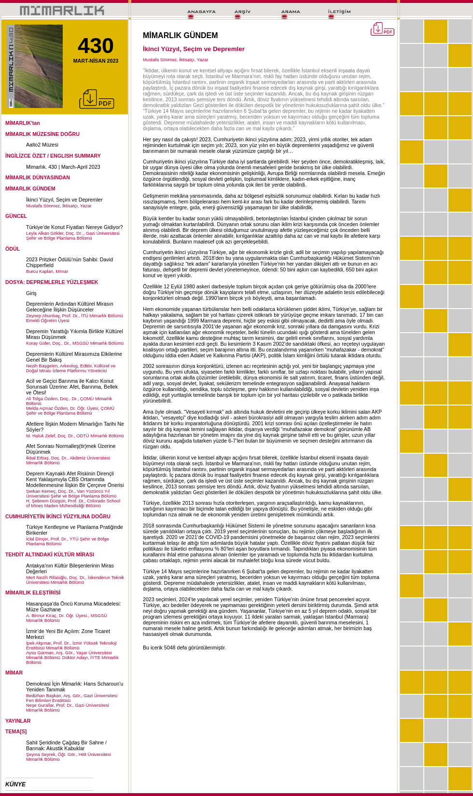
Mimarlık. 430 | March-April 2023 (63, 167)
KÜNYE (15, 784)
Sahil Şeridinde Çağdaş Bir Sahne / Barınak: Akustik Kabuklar (66, 745)
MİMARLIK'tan (22, 123)
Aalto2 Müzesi (42, 145)
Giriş (31, 293)
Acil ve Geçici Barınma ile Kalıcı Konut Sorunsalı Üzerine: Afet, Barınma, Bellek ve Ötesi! (72, 386)
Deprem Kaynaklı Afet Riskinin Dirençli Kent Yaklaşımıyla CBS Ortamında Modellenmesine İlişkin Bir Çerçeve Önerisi (75, 479)
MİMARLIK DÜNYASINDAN (37, 177)
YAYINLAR (18, 721)
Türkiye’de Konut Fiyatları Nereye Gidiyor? (74, 227)
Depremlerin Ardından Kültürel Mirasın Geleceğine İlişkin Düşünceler (69, 306)
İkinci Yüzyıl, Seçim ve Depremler (64, 199)
